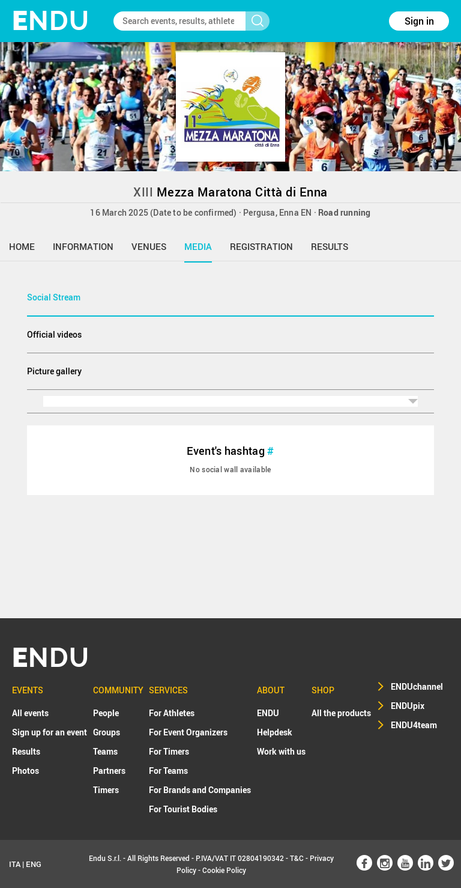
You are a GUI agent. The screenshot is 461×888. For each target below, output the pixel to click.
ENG (33, 864)
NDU (50, 20)
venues (148, 246)
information (83, 246)
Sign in (419, 21)
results (329, 246)
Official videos (54, 334)
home (22, 246)
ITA (14, 864)
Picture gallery (54, 371)
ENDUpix (407, 705)
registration (261, 246)
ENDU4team (414, 725)
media (198, 246)
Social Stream (53, 297)
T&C (297, 858)
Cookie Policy (224, 870)
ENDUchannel (417, 686)
